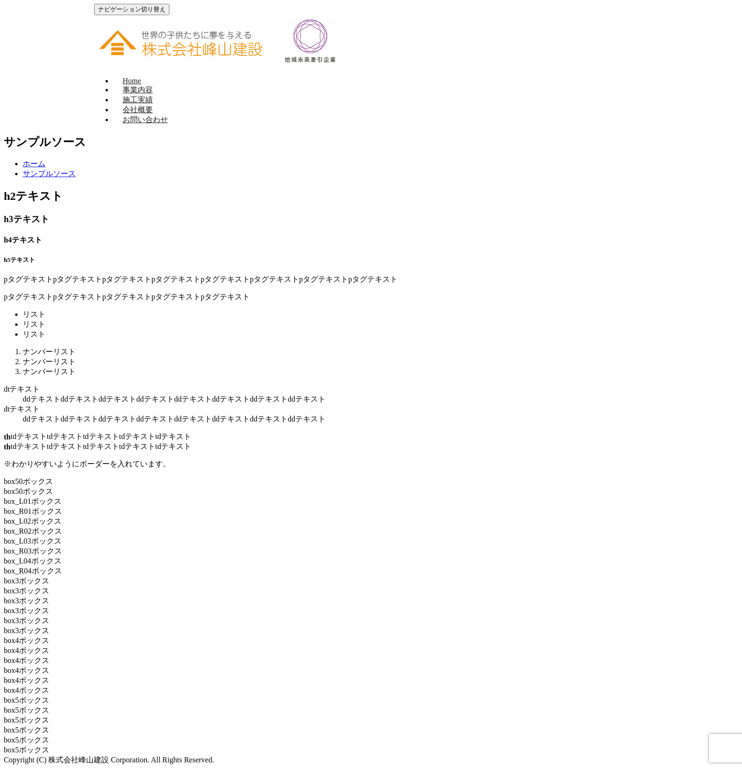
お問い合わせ (145, 120)
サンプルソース (49, 174)
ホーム (34, 164)
